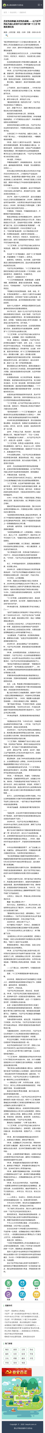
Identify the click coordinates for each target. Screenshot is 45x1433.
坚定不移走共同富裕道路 (14, 1334)
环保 (31, 1354)
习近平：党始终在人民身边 (15, 1311)
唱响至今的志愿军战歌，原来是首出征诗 (20, 1337)
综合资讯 (13, 12)
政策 (15, 1349)
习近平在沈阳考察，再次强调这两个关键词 (20, 1322)
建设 (23, 1358)
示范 (31, 1358)
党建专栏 (22, 12)
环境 (7, 1363)
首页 (5, 12)
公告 (23, 1349)
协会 (31, 1349)
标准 (23, 1354)
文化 (7, 1358)
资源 (23, 1363)
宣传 (15, 1363)
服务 (7, 1354)
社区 (15, 1354)
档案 (15, 1358)
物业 (7, 1349)
